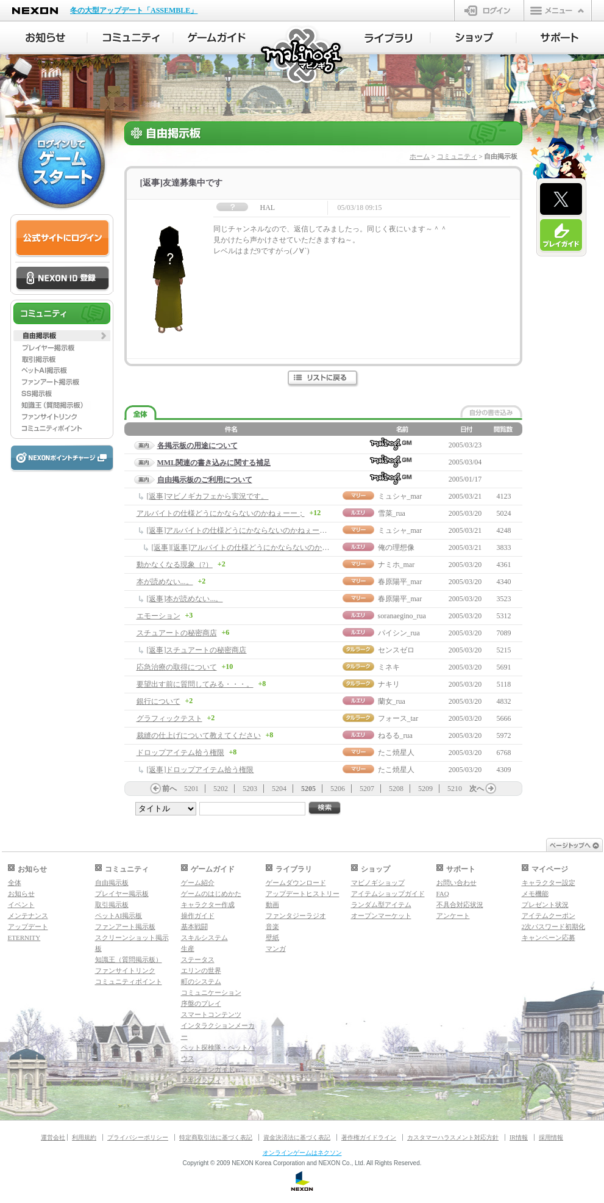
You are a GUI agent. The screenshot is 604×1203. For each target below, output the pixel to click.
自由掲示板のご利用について (204, 479)
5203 (250, 788)
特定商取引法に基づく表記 (215, 1137)
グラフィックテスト (169, 718)
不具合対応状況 (459, 904)
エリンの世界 (201, 970)
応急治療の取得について (177, 667)
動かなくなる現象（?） (175, 564)
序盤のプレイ (201, 1003)
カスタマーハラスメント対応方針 (453, 1137)
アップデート (28, 926)
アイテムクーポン (548, 915)
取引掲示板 (112, 904)
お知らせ (21, 893)
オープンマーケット (381, 915)
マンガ (276, 948)
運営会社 (53, 1137)
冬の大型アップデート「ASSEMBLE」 (133, 10)
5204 (279, 788)
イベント (21, 904)
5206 (337, 788)
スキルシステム (204, 937)
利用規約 (84, 1137)
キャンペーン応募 (548, 937)
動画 (272, 904)
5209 (425, 788)
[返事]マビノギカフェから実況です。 (208, 496)
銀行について (158, 701)
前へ (169, 788)
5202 (220, 788)
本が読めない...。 (165, 581)
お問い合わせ (456, 882)
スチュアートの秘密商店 (177, 633)
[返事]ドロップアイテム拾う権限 (200, 769)
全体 (14, 882)
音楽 (272, 926)
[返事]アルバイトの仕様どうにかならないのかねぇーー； (241, 530)
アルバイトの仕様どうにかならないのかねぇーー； (221, 513)
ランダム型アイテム (381, 904)
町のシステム (201, 981)
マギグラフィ (201, 1080)
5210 (454, 788)
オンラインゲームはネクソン (302, 1152)
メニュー (557, 10)
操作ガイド (198, 915)
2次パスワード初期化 (554, 926)
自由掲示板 (112, 882)
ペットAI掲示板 (119, 915)
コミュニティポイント (128, 981)
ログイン (489, 10)
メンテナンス (28, 915)
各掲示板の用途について (197, 445)
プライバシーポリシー (137, 1137)
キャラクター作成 (208, 904)
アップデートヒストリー (302, 893)
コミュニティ (457, 156)
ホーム (420, 156)
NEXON (35, 10)
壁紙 (272, 937)
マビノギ (302, 56)
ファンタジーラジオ (296, 915)
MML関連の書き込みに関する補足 (214, 462)
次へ (476, 788)
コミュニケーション (211, 992)
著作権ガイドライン (368, 1137)
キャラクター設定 (548, 882)
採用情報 (551, 1137)
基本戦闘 (194, 926)
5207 (367, 788)
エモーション (158, 616)
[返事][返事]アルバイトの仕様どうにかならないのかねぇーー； (255, 547)
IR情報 (519, 1137)
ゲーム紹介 (198, 882)
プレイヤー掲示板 (122, 893)
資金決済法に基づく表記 (296, 1137)
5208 (396, 788)
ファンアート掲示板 (125, 926)
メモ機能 (535, 893)
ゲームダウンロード (296, 882)
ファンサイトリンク (125, 970)
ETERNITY (24, 937)
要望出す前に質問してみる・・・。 (195, 684)
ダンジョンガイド (208, 1069)
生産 (187, 948)
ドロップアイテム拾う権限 (180, 752)
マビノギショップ (378, 882)
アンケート (453, 915)
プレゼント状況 (545, 904)
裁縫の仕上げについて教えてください (199, 735)
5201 (191, 788)
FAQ (442, 893)
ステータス (198, 959)
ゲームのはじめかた (211, 893)
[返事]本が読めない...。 (185, 598)
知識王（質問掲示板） (128, 959)
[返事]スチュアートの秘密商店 (197, 650)
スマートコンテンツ (211, 1014)
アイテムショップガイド (388, 893)
